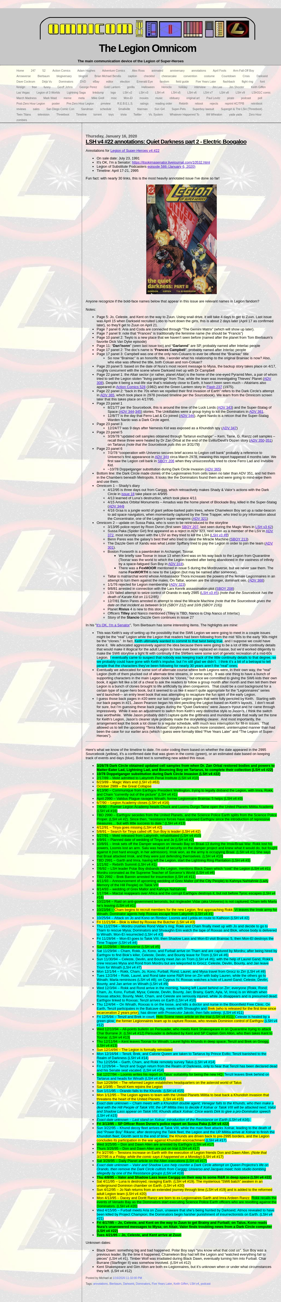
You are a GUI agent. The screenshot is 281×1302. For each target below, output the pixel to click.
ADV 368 (256, 580)
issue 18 (127, 494)
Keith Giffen (180, 1283)
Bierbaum (115, 1283)
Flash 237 (214, 387)
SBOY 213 (239, 539)
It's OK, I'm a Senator (113, 625)
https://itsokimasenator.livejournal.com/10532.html (171, 162)
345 (138, 411)
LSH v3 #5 (209, 593)
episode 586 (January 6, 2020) (171, 166)
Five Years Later (162, 1283)
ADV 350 (257, 440)
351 (268, 440)
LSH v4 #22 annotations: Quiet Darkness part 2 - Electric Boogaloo (166, 141)
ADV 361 (256, 411)
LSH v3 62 (263, 527)
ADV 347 (230, 428)
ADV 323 (177, 584)
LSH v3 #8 (219, 535)
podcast (205, 1283)
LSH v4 (194, 1283)
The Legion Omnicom (147, 48)
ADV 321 (200, 519)
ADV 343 (225, 407)
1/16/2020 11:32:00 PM (127, 1277)
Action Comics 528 (130, 387)
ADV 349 (162, 457)
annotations (100, 1283)
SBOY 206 (166, 461)
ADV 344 (127, 411)
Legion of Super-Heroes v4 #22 (134, 150)
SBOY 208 (224, 589)
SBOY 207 (190, 527)
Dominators (143, 1283)
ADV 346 (187, 416)
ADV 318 (175, 564)
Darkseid (128, 1283)
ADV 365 (107, 395)
